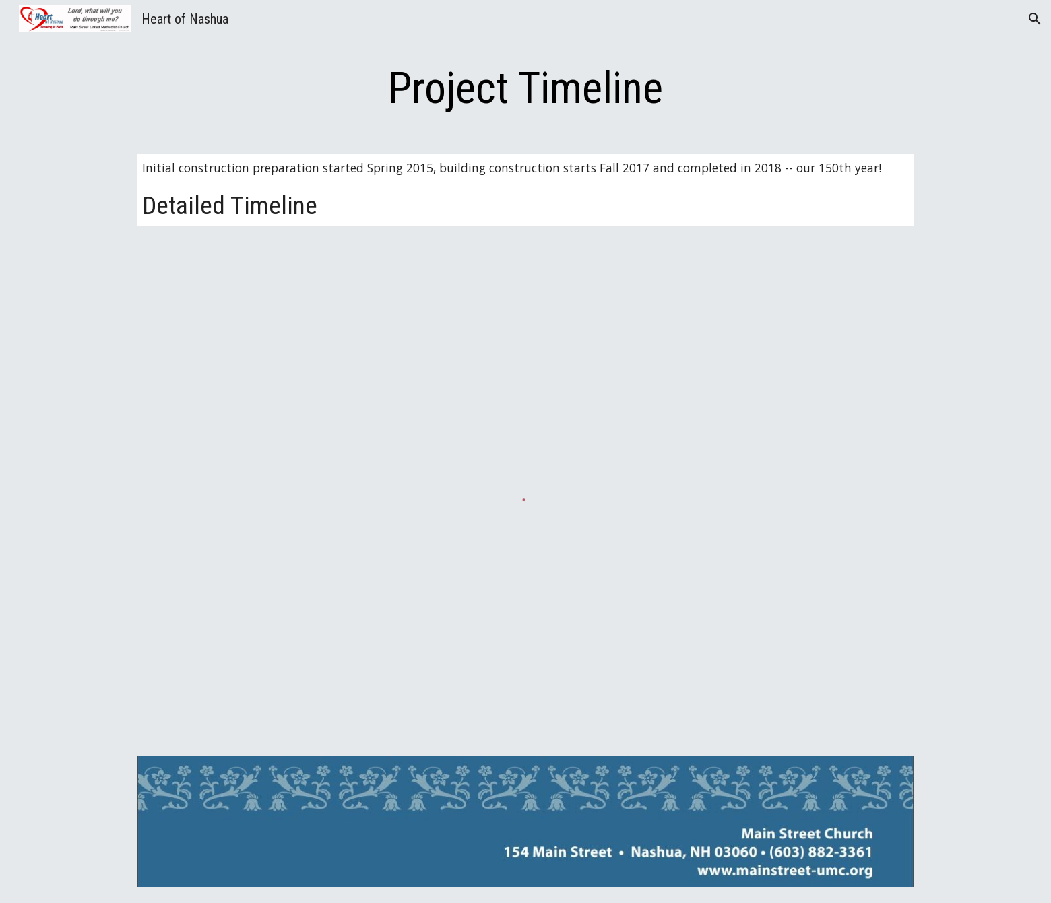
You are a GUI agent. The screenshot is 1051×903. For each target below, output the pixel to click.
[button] (1035, 19)
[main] (525, 89)
